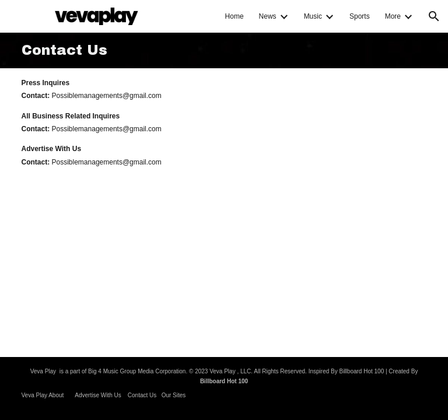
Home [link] (234, 16)
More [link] (393, 16)
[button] (434, 16)
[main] (224, 50)
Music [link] (313, 16)
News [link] (267, 16)
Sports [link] (359, 16)
